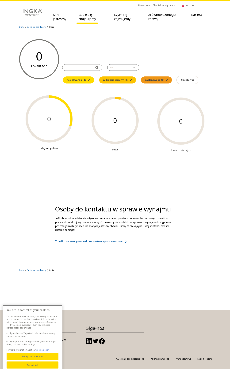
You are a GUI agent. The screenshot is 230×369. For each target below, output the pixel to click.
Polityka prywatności (160, 358)
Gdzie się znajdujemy (87, 16)
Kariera (196, 14)
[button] (123, 67)
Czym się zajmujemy (122, 16)
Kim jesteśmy (59, 16)
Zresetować (187, 79)
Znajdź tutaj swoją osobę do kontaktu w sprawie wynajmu (91, 241)
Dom (21, 27)
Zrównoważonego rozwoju (162, 16)
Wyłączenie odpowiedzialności (130, 358)
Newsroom (144, 5)
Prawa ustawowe (183, 358)
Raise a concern (204, 358)
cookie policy (42, 363)
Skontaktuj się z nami (164, 5)
